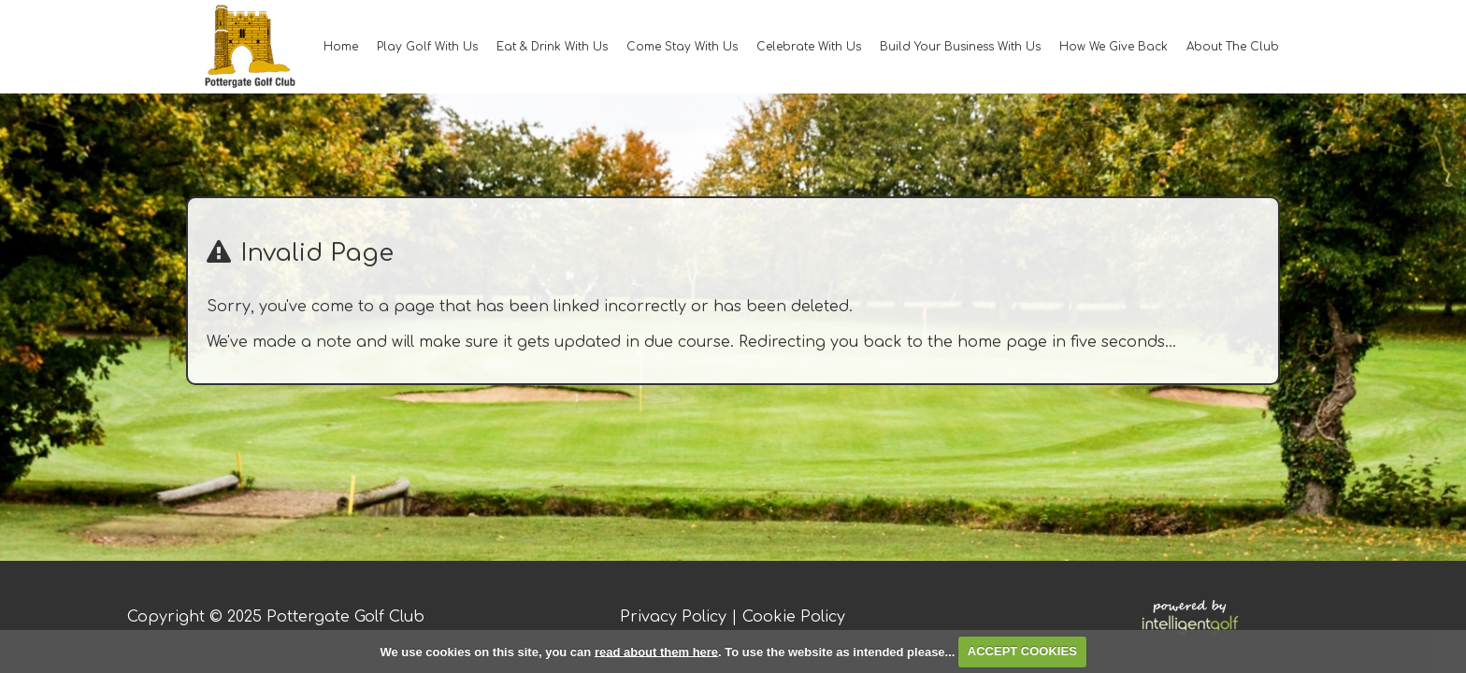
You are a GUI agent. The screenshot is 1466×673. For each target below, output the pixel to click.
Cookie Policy (793, 617)
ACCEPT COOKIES (1022, 651)
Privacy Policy (673, 617)
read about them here (656, 651)
